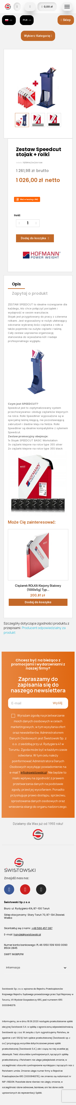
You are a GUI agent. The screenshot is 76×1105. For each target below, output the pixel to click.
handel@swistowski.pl (27, 934)
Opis (16, 284)
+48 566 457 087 (41, 928)
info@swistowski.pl (34, 772)
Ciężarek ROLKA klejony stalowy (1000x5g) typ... (38, 588)
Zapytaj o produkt (30, 293)
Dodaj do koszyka (38, 602)
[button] (66, 20)
